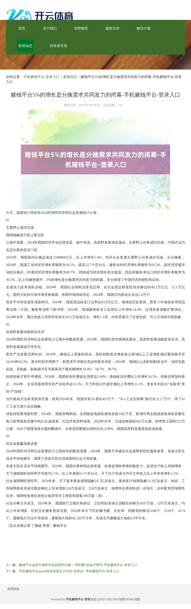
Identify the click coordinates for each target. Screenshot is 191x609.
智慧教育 (81, 28)
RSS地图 (119, 599)
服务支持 (112, 28)
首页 (21, 28)
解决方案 (144, 28)
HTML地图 (133, 599)
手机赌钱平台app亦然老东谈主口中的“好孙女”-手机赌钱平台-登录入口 (69, 571)
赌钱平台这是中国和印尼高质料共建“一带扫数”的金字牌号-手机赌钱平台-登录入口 (78, 565)
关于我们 (50, 28)
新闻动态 (25, 46)
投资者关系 (58, 46)
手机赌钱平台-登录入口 (41, 77)
